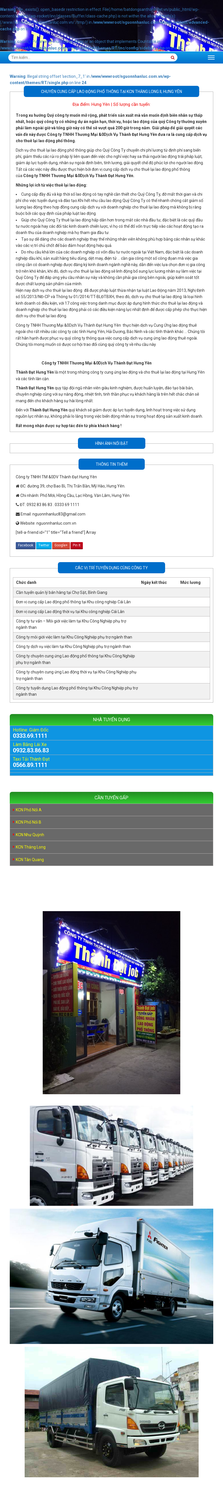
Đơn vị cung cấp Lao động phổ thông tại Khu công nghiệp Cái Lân (73, 602)
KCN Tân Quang (30, 859)
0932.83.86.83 (31, 750)
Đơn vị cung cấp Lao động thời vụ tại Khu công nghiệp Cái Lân (70, 611)
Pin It (77, 545)
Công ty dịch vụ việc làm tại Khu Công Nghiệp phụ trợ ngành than (73, 646)
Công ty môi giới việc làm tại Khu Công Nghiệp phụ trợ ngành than (74, 637)
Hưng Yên (100, 104)
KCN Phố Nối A (29, 810)
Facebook (25, 545)
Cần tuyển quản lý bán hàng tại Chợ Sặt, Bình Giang (61, 592)
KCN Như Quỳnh (30, 834)
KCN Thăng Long (31, 847)
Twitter (43, 545)
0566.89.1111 (30, 765)
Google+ (61, 545)
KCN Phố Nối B (28, 822)
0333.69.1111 (30, 735)
